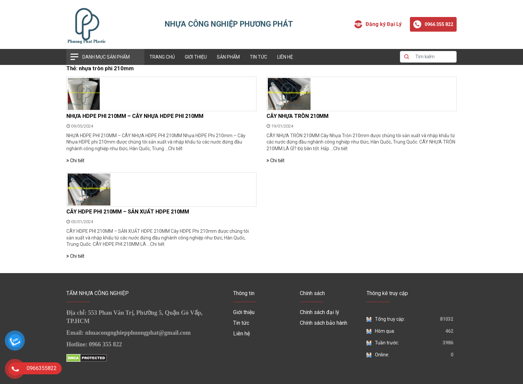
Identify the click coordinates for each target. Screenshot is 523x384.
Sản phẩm (228, 57)
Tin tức (258, 57)
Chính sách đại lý (319, 312)
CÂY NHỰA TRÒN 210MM (298, 116)
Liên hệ (285, 57)
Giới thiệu (196, 57)
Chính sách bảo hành (323, 323)
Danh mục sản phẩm (106, 57)
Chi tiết (175, 148)
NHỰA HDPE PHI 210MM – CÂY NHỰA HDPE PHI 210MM (134, 116)
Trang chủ (162, 57)
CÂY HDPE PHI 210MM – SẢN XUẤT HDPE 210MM (127, 211)
